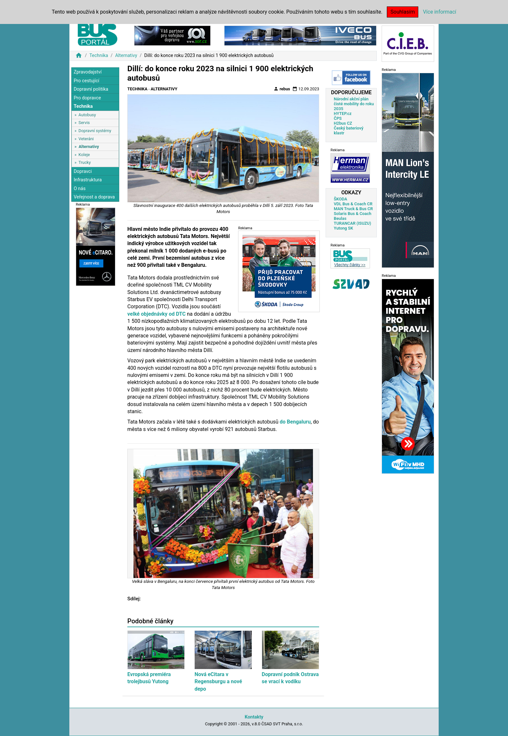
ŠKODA (340, 199)
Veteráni (86, 138)
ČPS (337, 118)
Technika (98, 55)
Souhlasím (402, 12)
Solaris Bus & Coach (352, 213)
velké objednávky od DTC (156, 314)
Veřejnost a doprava (94, 197)
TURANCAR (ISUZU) (352, 223)
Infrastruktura (88, 180)
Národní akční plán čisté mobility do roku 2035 (354, 103)
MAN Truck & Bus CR (353, 208)
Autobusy (87, 114)
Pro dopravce (87, 98)
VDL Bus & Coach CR (353, 203)
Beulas (340, 218)
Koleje (84, 154)
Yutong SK (343, 228)
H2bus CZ (343, 123)
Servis (84, 122)
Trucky (84, 162)
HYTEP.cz (343, 113)
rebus (281, 88)
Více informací (439, 12)
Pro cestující (86, 81)
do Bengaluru (295, 422)
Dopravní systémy (94, 130)
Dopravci (83, 171)
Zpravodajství (87, 72)
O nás (80, 188)
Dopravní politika (91, 89)
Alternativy (126, 55)
